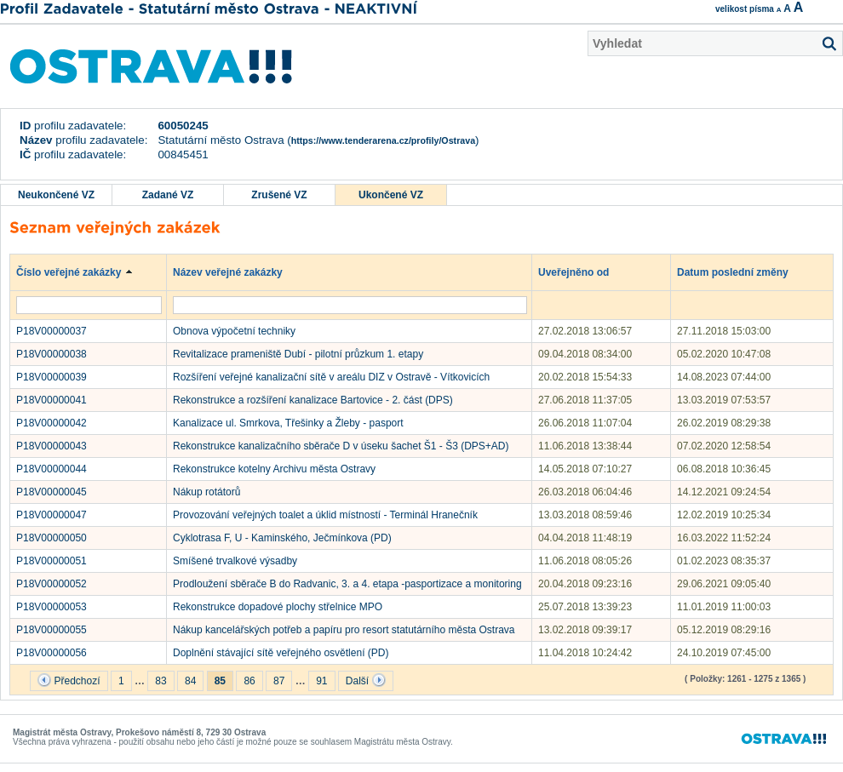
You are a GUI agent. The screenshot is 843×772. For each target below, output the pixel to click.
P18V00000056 (51, 653)
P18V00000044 (51, 469)
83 (160, 681)
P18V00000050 (51, 538)
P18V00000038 (51, 354)
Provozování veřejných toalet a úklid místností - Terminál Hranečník (325, 515)
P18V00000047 (51, 515)
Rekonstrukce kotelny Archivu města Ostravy (274, 469)
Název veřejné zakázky (236, 271)
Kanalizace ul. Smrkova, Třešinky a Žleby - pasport (288, 423)
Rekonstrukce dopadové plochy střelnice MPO (277, 607)
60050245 (183, 125)
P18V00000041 (51, 400)
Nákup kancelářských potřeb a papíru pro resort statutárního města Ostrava (344, 630)
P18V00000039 (51, 377)
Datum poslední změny (741, 271)
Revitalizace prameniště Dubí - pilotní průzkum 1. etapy (298, 354)
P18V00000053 (51, 607)
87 (278, 681)
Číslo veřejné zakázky (77, 271)
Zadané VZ (168, 195)
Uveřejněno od (582, 271)
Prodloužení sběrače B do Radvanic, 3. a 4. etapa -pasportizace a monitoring (347, 584)
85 (220, 681)
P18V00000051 (51, 561)
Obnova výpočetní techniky (234, 331)
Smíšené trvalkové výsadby (235, 561)
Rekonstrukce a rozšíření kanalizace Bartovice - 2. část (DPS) (313, 400)
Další (366, 680)
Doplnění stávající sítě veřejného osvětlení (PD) (280, 653)
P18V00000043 (51, 446)
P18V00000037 (51, 331)
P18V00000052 (51, 584)
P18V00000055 (51, 630)
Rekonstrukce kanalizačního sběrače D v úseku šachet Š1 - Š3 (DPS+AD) (341, 446)
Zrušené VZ (279, 195)
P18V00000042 (51, 423)
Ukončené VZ (390, 195)
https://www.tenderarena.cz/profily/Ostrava (383, 140)
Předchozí (68, 680)
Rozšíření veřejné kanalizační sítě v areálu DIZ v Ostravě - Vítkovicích (331, 377)
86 (249, 681)
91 (321, 681)
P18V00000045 (51, 492)
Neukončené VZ (56, 195)
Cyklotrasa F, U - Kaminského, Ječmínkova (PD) (282, 538)
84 (190, 681)
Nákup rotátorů (206, 492)
